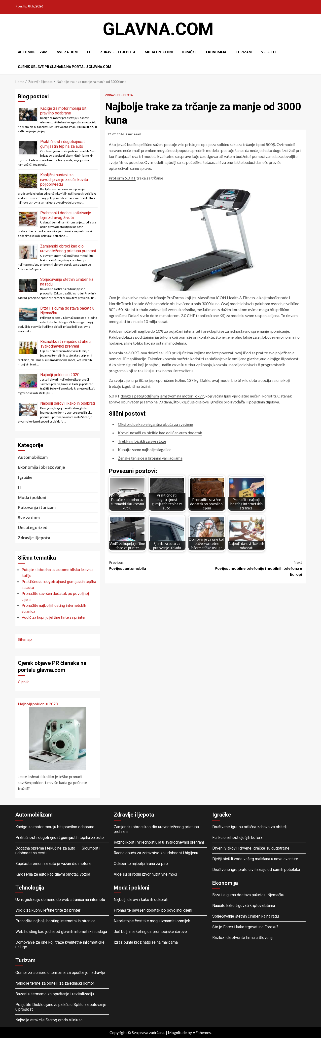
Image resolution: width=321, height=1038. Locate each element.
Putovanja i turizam (37, 507)
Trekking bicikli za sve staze (142, 441)
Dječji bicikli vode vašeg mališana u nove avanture (255, 859)
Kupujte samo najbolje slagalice (144, 449)
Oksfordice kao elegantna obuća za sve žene (155, 424)
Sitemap (25, 639)
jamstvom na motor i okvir (182, 396)
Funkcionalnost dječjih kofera (237, 837)
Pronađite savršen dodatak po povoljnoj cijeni (153, 910)
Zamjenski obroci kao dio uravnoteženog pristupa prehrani (68, 248)
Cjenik (23, 681)
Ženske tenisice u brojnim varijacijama (150, 458)
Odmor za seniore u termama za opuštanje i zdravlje (60, 972)
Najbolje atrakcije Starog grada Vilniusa (48, 1020)
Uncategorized (32, 527)
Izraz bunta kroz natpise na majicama (146, 942)
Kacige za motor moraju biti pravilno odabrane (63, 110)
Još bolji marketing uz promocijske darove (150, 931)
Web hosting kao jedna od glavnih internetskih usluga (61, 931)
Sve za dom (67, 52)
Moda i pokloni (159, 52)
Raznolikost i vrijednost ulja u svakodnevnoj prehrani (65, 344)
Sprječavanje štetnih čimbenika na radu (245, 916)
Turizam (244, 52)
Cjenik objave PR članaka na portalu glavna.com (64, 67)
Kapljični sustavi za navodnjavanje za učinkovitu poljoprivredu (64, 180)
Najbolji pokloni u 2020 (59, 374)
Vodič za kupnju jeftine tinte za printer (47, 910)
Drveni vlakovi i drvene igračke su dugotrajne (250, 848)
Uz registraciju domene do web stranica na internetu (60, 899)
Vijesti (267, 52)
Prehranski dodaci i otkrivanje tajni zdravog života (65, 215)
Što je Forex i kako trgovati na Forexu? (245, 927)
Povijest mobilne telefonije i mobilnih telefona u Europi (253, 567)
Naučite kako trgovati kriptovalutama (243, 905)
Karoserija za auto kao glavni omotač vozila (52, 874)
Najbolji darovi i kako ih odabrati (67, 403)
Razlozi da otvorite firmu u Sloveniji (242, 937)
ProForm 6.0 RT (122, 178)
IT (89, 52)
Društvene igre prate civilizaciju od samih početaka (256, 869)
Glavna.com (158, 29)
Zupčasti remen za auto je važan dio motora (53, 863)
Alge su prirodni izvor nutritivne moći (145, 874)
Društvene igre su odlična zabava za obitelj (249, 826)
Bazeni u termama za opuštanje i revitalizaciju (54, 994)
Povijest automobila (157, 565)
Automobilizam (32, 52)
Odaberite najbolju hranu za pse (141, 863)
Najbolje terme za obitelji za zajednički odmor (54, 983)
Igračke (189, 52)
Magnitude (177, 1032)
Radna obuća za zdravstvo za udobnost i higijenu (156, 853)
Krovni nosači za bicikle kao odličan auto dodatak (160, 432)
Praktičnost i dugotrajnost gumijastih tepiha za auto (62, 144)
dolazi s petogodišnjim (140, 396)
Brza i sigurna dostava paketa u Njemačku (248, 895)
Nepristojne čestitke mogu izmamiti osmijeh (152, 921)
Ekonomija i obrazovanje (41, 467)
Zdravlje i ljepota (117, 52)
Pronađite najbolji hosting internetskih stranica (55, 921)
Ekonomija (216, 52)
